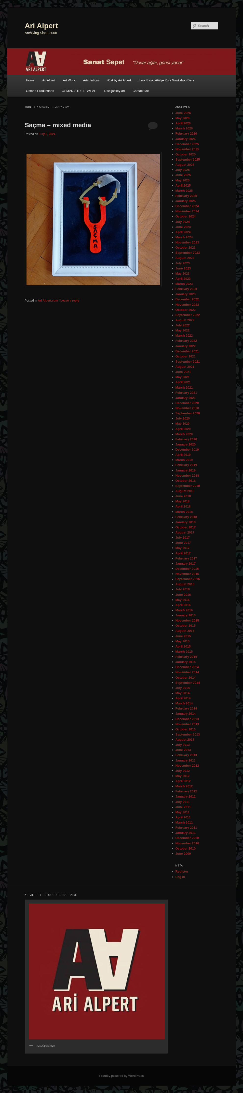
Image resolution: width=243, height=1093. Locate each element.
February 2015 (186, 657)
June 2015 (183, 636)
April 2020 (183, 429)
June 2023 (183, 268)
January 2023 (186, 294)
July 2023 (183, 263)
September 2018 (188, 486)
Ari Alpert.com (48, 300)
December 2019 (187, 449)
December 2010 (187, 838)
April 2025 (183, 185)
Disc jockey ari (114, 91)
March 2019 (184, 460)
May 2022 (183, 330)
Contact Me (141, 91)
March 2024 (184, 237)
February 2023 (186, 289)
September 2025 (188, 159)
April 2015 (183, 646)
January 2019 (186, 470)
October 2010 (186, 848)
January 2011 (186, 833)
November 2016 (187, 574)
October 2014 (186, 677)
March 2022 (184, 335)
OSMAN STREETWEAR (79, 91)
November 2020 (187, 408)
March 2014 (184, 703)
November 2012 (187, 765)
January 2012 (186, 796)
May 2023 (183, 273)
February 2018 (186, 517)
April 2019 (183, 455)
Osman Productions (40, 91)
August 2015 (185, 631)
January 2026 (186, 139)
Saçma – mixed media (58, 125)
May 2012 (183, 776)
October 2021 (186, 356)
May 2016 (183, 600)
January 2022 (186, 346)
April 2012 (183, 781)
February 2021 (186, 392)
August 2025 (185, 164)
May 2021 (183, 377)
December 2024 (187, 206)
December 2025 (187, 144)
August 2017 (185, 532)
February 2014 (186, 708)
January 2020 (186, 444)
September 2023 (188, 252)
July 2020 (183, 418)
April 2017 (183, 553)
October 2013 (186, 729)
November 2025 (187, 149)
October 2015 (186, 625)
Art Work (69, 80)
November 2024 (187, 211)
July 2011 (183, 802)
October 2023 (186, 247)
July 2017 (183, 537)
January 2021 (186, 398)
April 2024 (183, 232)
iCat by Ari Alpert (119, 80)
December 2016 (187, 569)
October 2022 (186, 310)
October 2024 (186, 216)
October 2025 (186, 154)
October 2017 (186, 527)
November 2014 (187, 672)
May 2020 (183, 423)
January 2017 (186, 563)
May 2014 (183, 693)
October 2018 (186, 481)
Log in (180, 877)
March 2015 (184, 651)
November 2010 (187, 843)
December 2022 (187, 299)
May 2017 (183, 548)
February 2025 (186, 196)
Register (182, 871)
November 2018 (187, 475)
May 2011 (183, 812)
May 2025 (183, 180)
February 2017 (186, 558)
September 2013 (188, 734)
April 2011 (183, 817)
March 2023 (184, 284)
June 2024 (183, 227)
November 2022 (187, 304)
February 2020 (186, 439)
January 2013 (186, 760)
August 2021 (185, 367)
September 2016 (188, 579)
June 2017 (183, 543)
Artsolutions (91, 80)
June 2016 (183, 595)
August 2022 (185, 320)
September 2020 (188, 413)
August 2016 (185, 584)
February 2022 (186, 341)
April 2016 (183, 605)
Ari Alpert (41, 26)
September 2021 (188, 361)
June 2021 (183, 372)
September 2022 (188, 315)
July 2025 (183, 170)
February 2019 (186, 465)
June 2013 (183, 750)
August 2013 (185, 739)
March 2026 (184, 128)
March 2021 (184, 387)
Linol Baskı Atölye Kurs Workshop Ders (166, 80)
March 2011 (184, 822)
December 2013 (187, 719)
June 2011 (183, 807)
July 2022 (183, 325)
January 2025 (186, 201)
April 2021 (183, 382)
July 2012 (183, 771)
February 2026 (186, 133)
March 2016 (184, 610)
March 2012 (184, 786)
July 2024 (183, 222)
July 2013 (183, 745)
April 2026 (183, 123)
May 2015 (183, 641)
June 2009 (183, 853)
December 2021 (187, 351)
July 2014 (183, 688)
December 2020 (187, 403)
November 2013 (187, 724)
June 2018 (183, 496)
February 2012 (186, 791)
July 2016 (183, 589)
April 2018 (183, 506)
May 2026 (183, 118)
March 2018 (184, 512)
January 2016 (186, 615)
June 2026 (183, 113)
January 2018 (186, 522)
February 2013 (186, 755)
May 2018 (183, 501)
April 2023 (183, 278)
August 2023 (185, 258)
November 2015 (187, 620)
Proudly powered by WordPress (121, 1076)
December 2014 (187, 667)
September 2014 (188, 683)
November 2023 (187, 242)
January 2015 (186, 662)
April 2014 (183, 698)
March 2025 (184, 190)
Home (30, 80)
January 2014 (186, 713)
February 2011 (186, 827)
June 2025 (183, 175)
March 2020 (184, 434)
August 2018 (185, 491)
